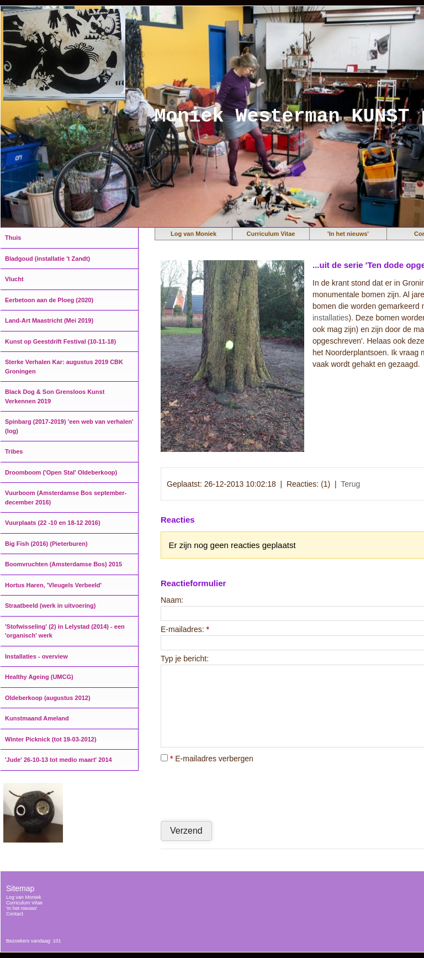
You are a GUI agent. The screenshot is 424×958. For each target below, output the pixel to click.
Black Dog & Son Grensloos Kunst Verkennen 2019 (54, 396)
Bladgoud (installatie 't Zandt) (47, 258)
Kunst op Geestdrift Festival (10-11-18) (60, 341)
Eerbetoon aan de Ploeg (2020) (49, 300)
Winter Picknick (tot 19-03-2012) (51, 739)
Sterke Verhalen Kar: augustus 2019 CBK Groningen (64, 367)
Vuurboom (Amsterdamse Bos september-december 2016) (65, 497)
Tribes (14, 451)
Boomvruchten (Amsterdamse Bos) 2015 (63, 564)
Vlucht (14, 279)
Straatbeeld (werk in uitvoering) (50, 605)
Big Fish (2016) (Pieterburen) (46, 543)
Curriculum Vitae (271, 233)
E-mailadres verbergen (207, 758)
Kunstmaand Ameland (37, 718)
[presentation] (244, 791)
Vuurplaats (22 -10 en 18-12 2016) (52, 522)
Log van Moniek (193, 233)
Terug (350, 484)
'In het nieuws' (348, 233)
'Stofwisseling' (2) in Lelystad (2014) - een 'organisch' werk (65, 631)
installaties (330, 317)
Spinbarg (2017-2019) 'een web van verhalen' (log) (69, 426)
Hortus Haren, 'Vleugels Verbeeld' (53, 585)
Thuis (13, 237)
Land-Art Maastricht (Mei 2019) (49, 320)
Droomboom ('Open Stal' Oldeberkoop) (61, 472)
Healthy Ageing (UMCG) (39, 676)
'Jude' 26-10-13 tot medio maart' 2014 (58, 759)
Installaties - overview (36, 656)
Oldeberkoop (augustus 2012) (48, 697)
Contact (14, 914)
